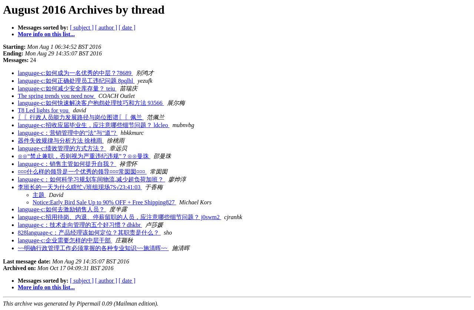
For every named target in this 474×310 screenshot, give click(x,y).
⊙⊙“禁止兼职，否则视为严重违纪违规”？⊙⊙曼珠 (84, 156)
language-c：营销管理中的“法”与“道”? (68, 133)
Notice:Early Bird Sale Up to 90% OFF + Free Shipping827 (104, 202)
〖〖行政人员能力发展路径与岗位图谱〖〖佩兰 (81, 117)
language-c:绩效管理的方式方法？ (62, 148)
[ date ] (126, 27)
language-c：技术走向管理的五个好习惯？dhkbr (80, 225)
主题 (39, 195)
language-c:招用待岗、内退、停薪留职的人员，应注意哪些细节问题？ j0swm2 (119, 217)
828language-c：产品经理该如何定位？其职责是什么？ (89, 232)
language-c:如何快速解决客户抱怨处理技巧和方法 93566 (91, 103)
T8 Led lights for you (44, 110)
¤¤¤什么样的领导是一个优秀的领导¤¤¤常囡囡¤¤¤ (82, 171)
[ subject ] (82, 27)
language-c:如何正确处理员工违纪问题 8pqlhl (76, 81)
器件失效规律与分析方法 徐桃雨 (61, 140)
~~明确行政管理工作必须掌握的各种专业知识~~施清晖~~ (93, 248)
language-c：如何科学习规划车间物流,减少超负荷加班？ (91, 179)
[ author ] (106, 27)
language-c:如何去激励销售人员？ (62, 209)
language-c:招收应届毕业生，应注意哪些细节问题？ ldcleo (94, 125)
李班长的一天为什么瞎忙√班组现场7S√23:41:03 (80, 187)
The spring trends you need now (57, 96)
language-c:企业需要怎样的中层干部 (65, 240)
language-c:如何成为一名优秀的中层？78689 (75, 73)
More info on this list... (46, 34)
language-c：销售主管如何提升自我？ (67, 164)
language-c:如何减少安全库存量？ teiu (67, 88)
